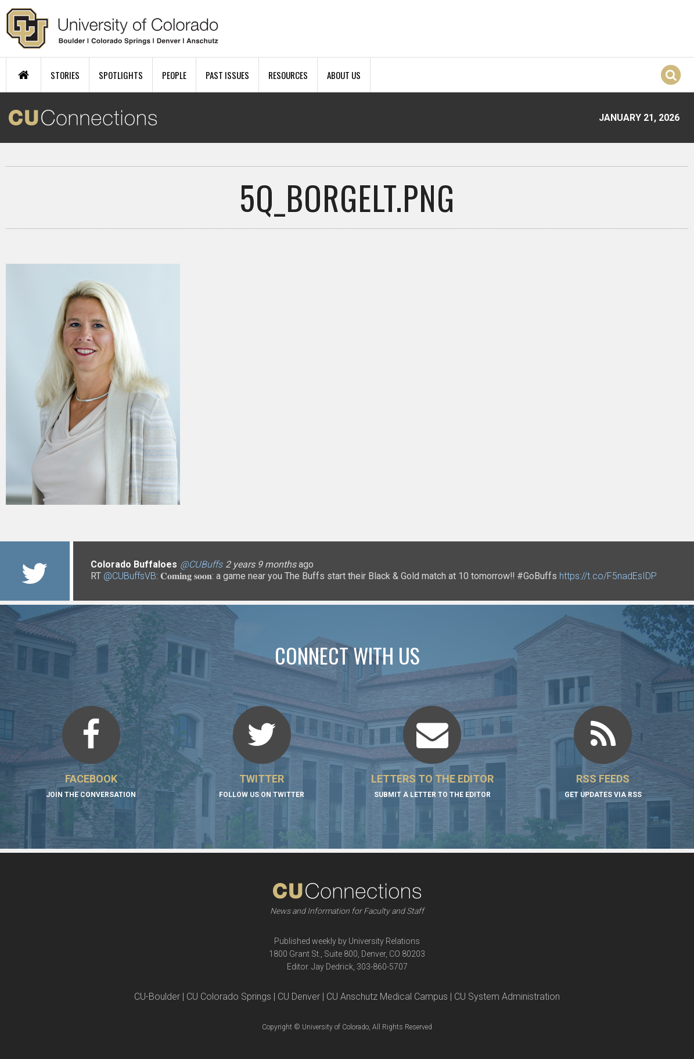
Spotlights (121, 75)
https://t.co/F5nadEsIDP (608, 575)
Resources (288, 75)
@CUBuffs (201, 564)
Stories (65, 75)
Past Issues (227, 75)
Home (23, 75)
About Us (344, 75)
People (174, 75)
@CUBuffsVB (129, 575)
